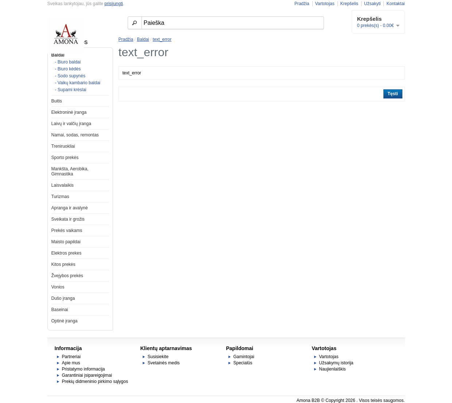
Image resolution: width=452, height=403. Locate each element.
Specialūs (242, 362)
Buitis (56, 101)
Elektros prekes (66, 253)
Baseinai (59, 309)
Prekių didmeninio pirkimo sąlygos (95, 381)
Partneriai (71, 356)
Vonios (58, 287)
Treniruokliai (63, 146)
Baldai (58, 55)
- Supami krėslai (70, 89)
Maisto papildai (66, 241)
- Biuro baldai (68, 62)
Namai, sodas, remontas (75, 134)
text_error (162, 39)
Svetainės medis (164, 362)
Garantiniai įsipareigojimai (87, 375)
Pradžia (301, 3)
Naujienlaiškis (332, 369)
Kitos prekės (63, 264)
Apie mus (71, 362)
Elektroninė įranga (69, 112)
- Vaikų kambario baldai (78, 82)
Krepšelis (349, 3)
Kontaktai (395, 3)
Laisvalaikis (62, 185)
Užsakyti (372, 3)
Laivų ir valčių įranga (71, 123)
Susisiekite (158, 356)
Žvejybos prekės (67, 275)
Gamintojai (243, 356)
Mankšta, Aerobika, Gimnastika (70, 171)
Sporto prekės (65, 157)
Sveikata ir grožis (68, 219)
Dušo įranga (63, 298)
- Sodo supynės (70, 75)
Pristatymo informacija (83, 369)
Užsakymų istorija (336, 362)
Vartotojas (325, 3)
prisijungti (113, 3)
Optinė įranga (64, 320)
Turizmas (60, 196)
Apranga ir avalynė (69, 207)
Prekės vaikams (66, 230)
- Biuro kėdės (68, 68)
